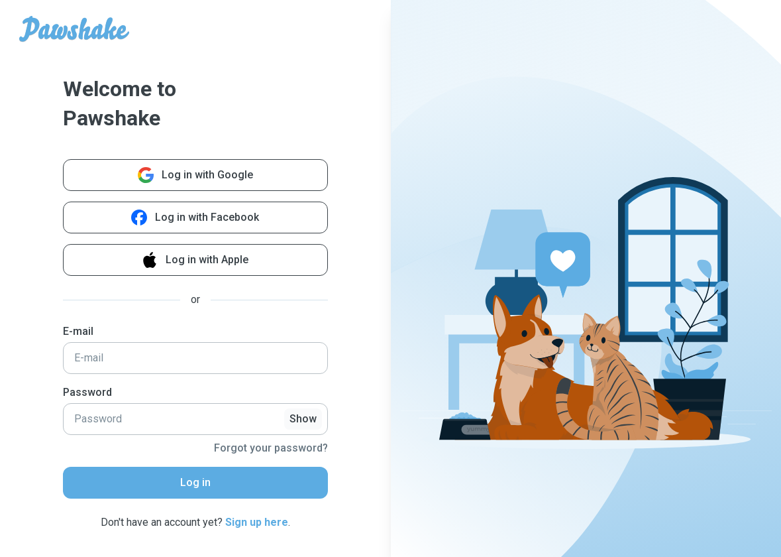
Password (87, 392)
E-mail (78, 331)
